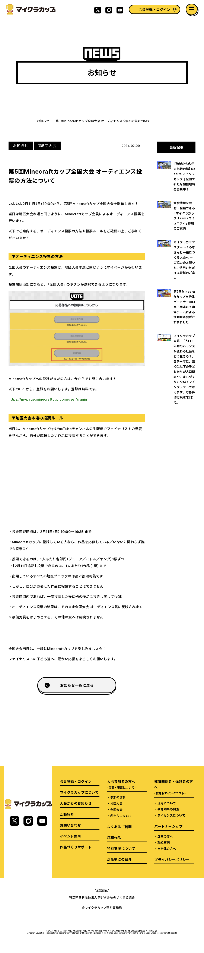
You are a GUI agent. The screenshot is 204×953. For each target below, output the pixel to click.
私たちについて (121, 816)
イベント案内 (70, 836)
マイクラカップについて (79, 792)
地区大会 (116, 803)
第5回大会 (47, 145)
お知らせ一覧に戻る (77, 685)
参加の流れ (118, 797)
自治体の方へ (166, 848)
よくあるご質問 (119, 826)
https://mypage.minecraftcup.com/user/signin (48, 399)
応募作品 (114, 837)
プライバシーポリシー (171, 859)
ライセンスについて (171, 815)
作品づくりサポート (76, 846)
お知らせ (43, 121)
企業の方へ (165, 836)
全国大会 (116, 809)
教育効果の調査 (168, 809)
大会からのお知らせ (76, 803)
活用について (166, 803)
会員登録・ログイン (154, 9)
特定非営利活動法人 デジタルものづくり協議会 (102, 897)
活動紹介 (67, 814)
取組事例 (163, 842)
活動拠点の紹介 (119, 859)
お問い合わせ (70, 825)
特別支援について (121, 848)
